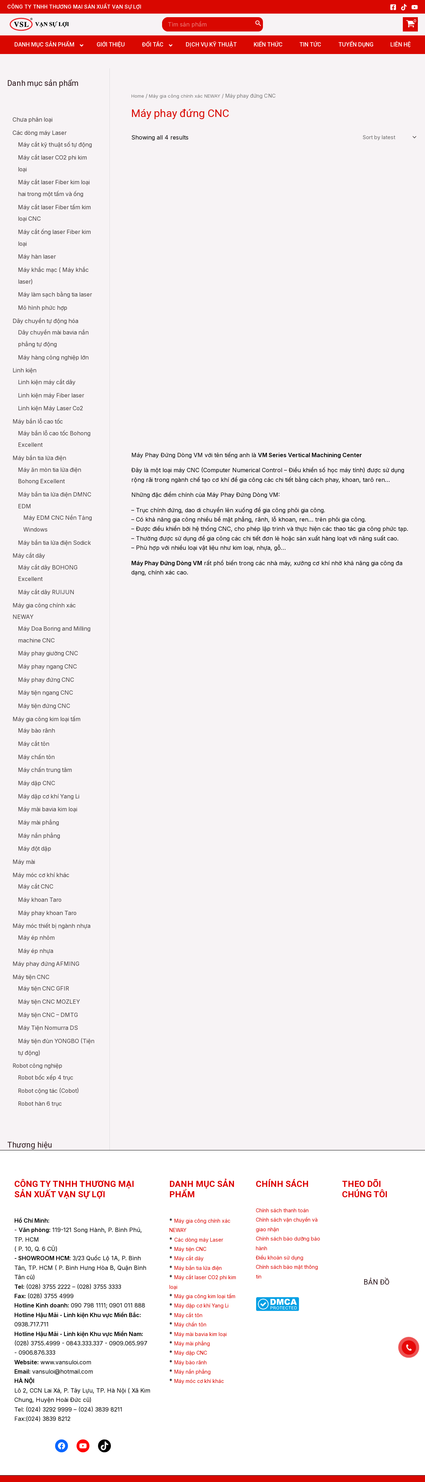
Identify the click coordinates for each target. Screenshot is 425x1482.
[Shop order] (388, 138)
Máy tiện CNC (193, 1230)
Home (138, 96)
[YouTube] (414, 7)
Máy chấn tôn (193, 1324)
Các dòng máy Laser (202, 1220)
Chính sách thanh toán (287, 1191)
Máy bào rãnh (193, 1362)
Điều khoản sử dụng (283, 1238)
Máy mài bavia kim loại (204, 1333)
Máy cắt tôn (190, 1315)
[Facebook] (393, 7)
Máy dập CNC (193, 1352)
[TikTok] (404, 7)
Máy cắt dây (190, 1239)
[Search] (258, 24)
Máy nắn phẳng (195, 1371)
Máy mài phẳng (195, 1343)
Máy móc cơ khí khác (203, 1381)
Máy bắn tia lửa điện (201, 1249)
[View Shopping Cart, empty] (410, 24)
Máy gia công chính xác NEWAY (189, 96)
